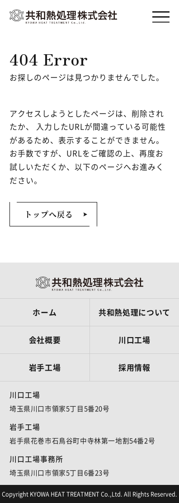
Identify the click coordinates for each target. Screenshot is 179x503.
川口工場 (134, 339)
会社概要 (45, 339)
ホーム (45, 312)
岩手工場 (45, 367)
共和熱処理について (134, 312)
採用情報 (134, 367)
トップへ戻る (48, 214)
